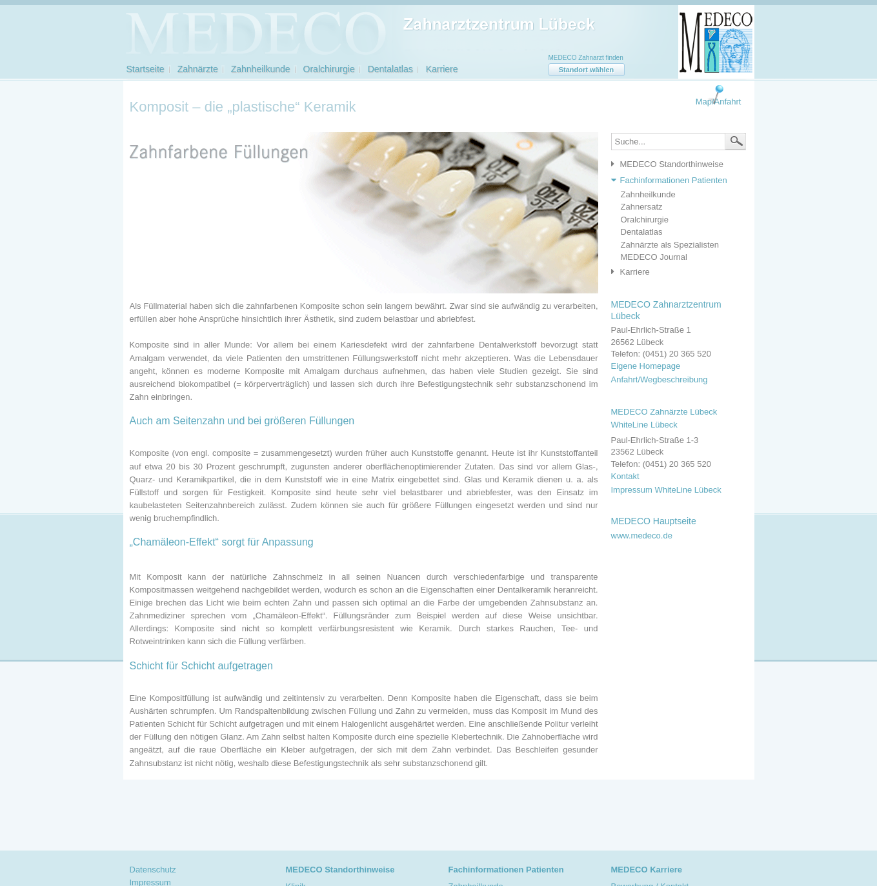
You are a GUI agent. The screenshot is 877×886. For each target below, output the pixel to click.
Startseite (145, 69)
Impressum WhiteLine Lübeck (666, 490)
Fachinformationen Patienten (673, 180)
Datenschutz (153, 869)
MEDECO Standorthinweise (671, 164)
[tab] (675, 165)
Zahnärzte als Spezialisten (670, 245)
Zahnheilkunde (260, 69)
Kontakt (625, 476)
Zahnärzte (197, 69)
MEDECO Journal (654, 257)
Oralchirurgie (329, 69)
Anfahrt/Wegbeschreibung (659, 379)
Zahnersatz (642, 207)
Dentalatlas (390, 69)
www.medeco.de (641, 535)
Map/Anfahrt (718, 101)
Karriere (442, 69)
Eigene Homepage (646, 366)
